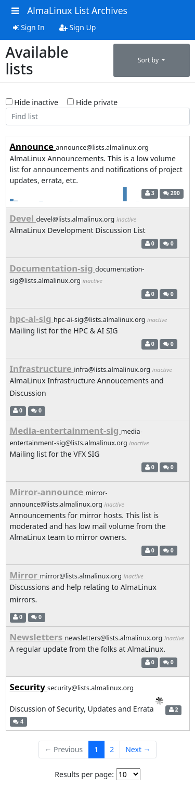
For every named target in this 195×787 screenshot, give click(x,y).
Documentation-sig (52, 268)
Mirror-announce (48, 492)
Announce (33, 146)
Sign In (29, 27)
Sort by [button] (149, 60)
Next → (137, 745)
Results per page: (84, 769)
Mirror (25, 575)
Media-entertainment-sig (65, 430)
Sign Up (77, 27)
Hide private (92, 102)
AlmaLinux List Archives (77, 10)
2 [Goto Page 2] (112, 745)
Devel (23, 218)
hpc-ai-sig (32, 319)
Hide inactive (32, 102)
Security (29, 682)
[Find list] (98, 116)
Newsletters (37, 629)
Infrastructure (42, 369)
